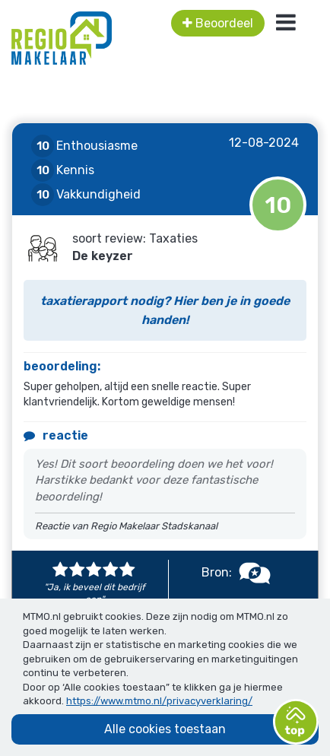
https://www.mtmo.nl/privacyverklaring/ (159, 701)
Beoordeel (217, 23)
